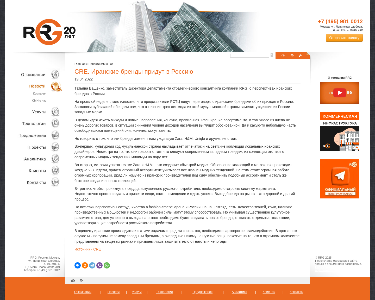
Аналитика (34, 159)
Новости (35, 86)
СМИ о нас (39, 100)
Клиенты (34, 170)
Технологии (34, 123)
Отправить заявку (344, 38)
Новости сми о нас (101, 63)
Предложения (202, 292)
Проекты (34, 147)
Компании (39, 93)
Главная (79, 63)
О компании (34, 74)
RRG (49, 32)
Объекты (34, 135)
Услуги (34, 112)
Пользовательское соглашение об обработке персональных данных (337, 268)
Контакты (34, 182)
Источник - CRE (87, 249)
